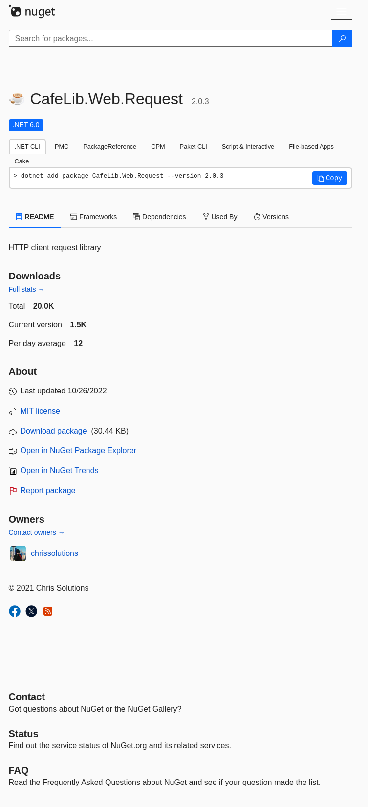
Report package (48, 490)
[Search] (342, 38)
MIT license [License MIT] (41, 411)
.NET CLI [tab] (27, 146)
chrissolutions (54, 553)
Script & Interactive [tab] (248, 146)
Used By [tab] (220, 217)
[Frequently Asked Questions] (19, 770)
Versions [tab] (271, 217)
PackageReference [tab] (109, 146)
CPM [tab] (158, 146)
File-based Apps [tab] (311, 146)
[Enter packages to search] (170, 38)
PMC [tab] (61, 146)
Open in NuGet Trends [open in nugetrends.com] (60, 470)
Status (24, 733)
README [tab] (35, 217)
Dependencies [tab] (159, 217)
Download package (54, 431)
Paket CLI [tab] (193, 146)
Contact (27, 697)
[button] (329, 178)
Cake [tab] (22, 161)
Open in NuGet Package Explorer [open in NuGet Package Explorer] (78, 450)
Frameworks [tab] (93, 217)
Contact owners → (37, 532)
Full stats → (27, 289)
